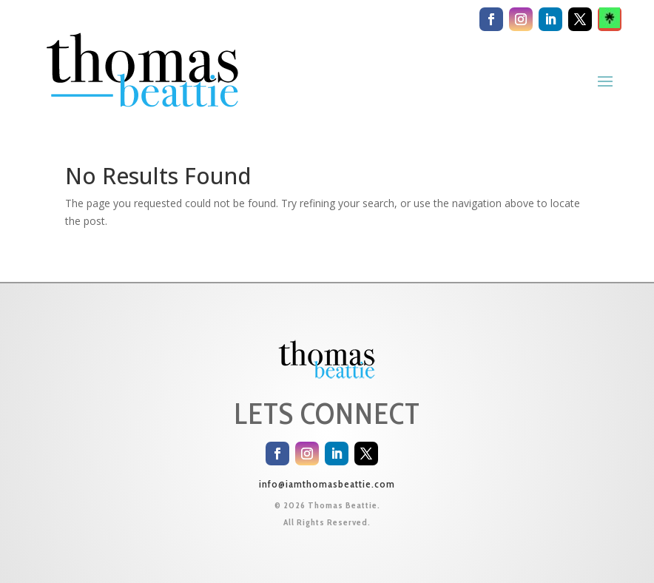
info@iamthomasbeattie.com (327, 484)
